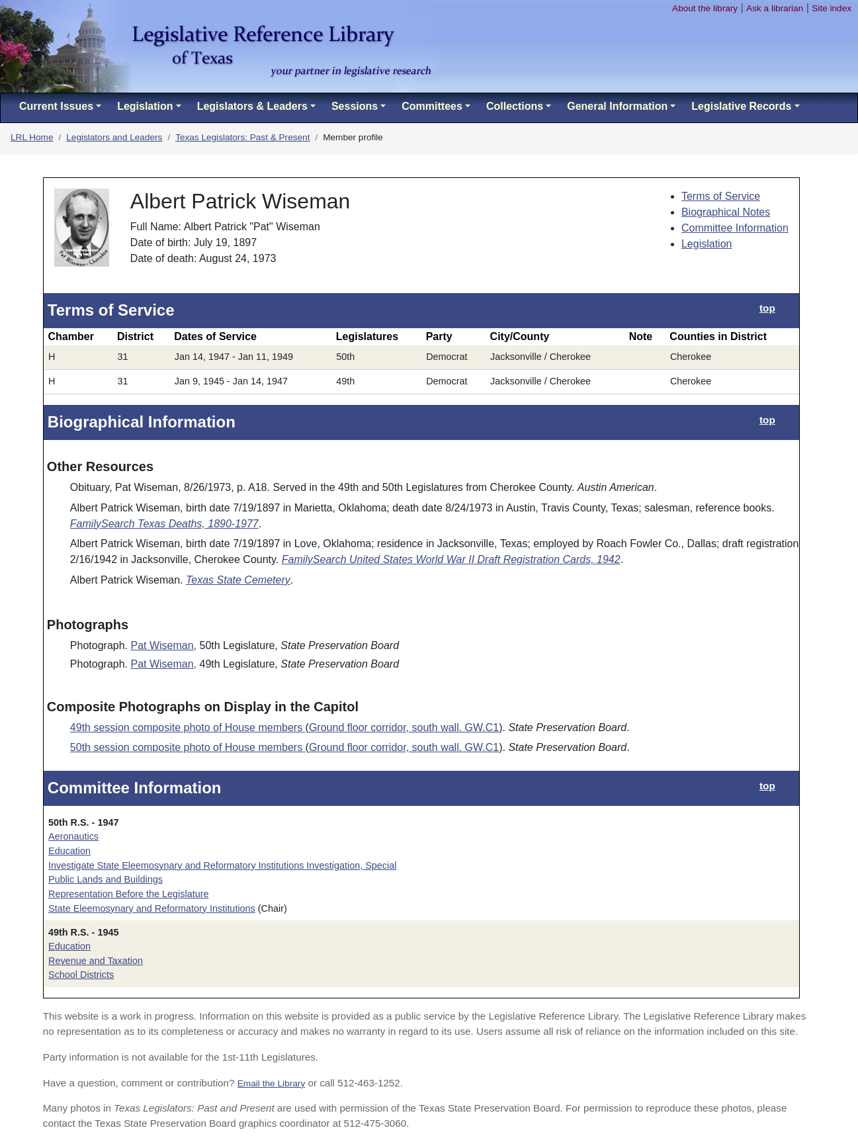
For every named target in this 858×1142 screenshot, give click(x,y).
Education (69, 851)
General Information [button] (617, 106)
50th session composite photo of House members (188, 747)
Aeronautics (73, 836)
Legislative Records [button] (741, 106)
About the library (705, 8)
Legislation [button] (145, 106)
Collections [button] (514, 106)
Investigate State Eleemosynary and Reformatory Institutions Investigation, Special (222, 865)
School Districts (81, 974)
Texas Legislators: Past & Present (242, 137)
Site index (831, 8)
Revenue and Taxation (95, 960)
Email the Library (271, 1083)
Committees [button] (432, 106)
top (767, 308)
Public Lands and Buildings (105, 879)
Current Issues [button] (56, 106)
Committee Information (735, 228)
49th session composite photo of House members (188, 727)
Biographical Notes (725, 212)
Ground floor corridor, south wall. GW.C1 (404, 727)
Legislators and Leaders (114, 137)
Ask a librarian (774, 8)
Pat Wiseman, (163, 645)
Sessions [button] (354, 106)
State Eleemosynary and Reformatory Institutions (151, 908)
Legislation (706, 243)
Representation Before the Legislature (128, 894)
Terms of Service (720, 196)
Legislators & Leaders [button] (252, 106)
